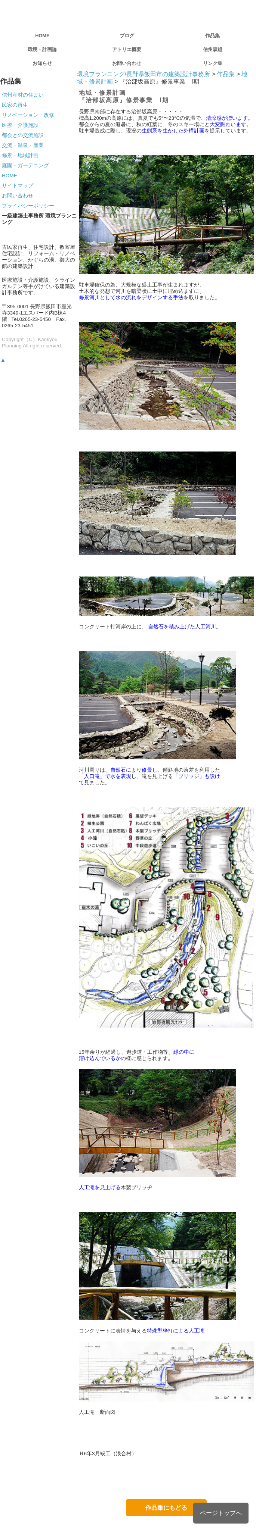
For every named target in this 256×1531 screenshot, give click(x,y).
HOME (42, 35)
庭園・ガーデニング (25, 165)
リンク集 (212, 63)
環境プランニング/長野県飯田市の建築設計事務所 (143, 74)
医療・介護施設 (20, 125)
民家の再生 (15, 105)
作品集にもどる (166, 1508)
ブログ (127, 35)
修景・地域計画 (20, 155)
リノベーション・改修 (28, 115)
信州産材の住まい (23, 95)
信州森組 (212, 49)
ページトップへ (221, 1513)
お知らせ (42, 63)
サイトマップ (17, 185)
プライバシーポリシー (28, 206)
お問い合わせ (126, 63)
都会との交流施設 (23, 135)
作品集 (212, 35)
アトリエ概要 (126, 49)
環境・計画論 (42, 49)
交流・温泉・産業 (23, 145)
